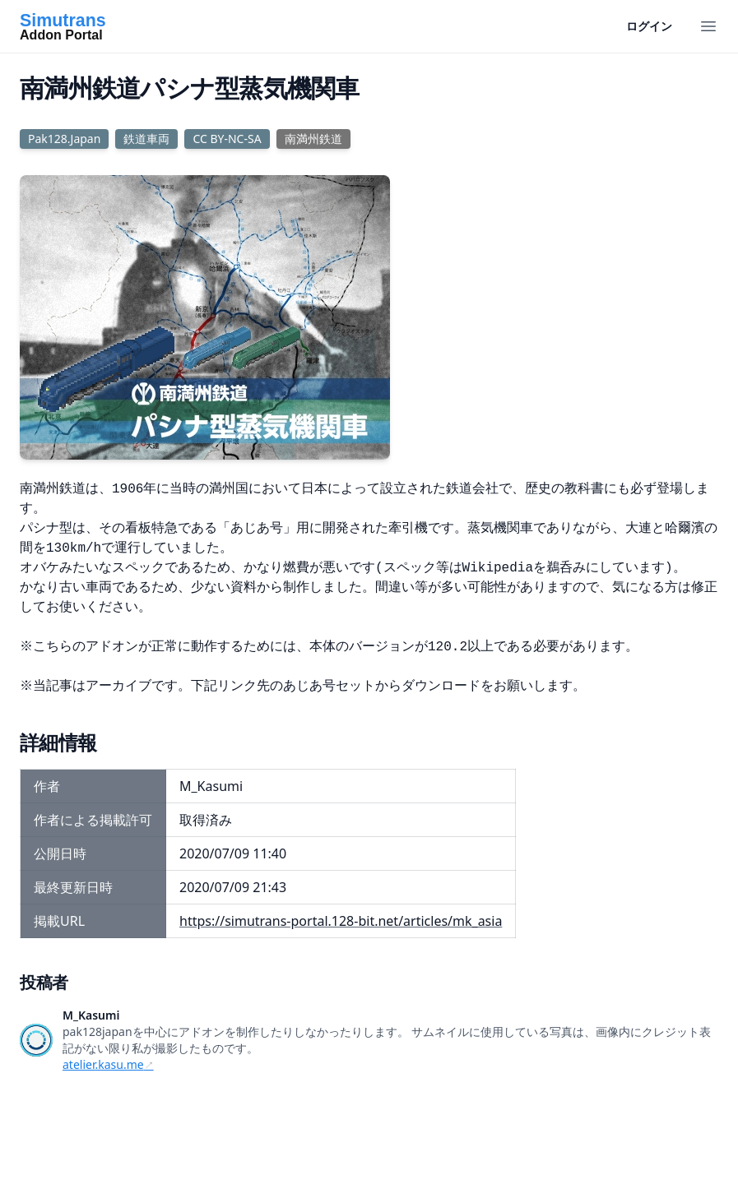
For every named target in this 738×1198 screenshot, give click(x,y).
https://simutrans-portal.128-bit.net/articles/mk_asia (340, 921)
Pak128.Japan (64, 138)
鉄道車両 (146, 138)
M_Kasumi (91, 1015)
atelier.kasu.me (103, 1064)
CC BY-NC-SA (227, 138)
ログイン (649, 26)
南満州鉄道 (313, 138)
